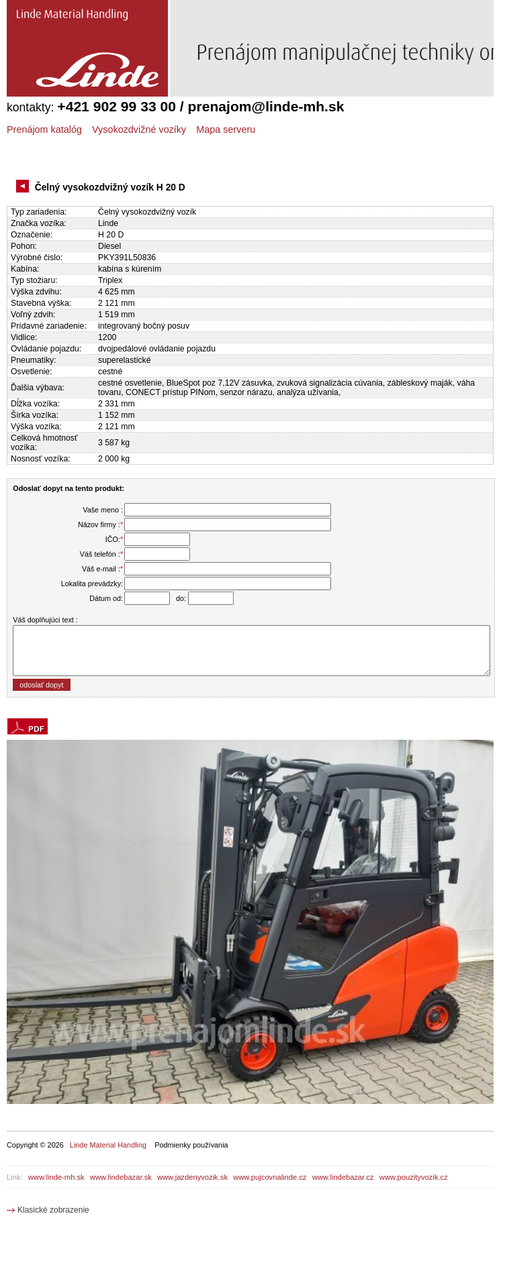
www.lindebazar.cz (343, 1177)
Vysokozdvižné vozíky (139, 129)
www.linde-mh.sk (56, 1177)
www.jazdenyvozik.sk (192, 1177)
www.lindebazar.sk (121, 1177)
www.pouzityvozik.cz (413, 1177)
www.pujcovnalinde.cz (269, 1177)
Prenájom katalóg (44, 129)
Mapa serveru (225, 129)
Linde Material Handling (108, 1145)
